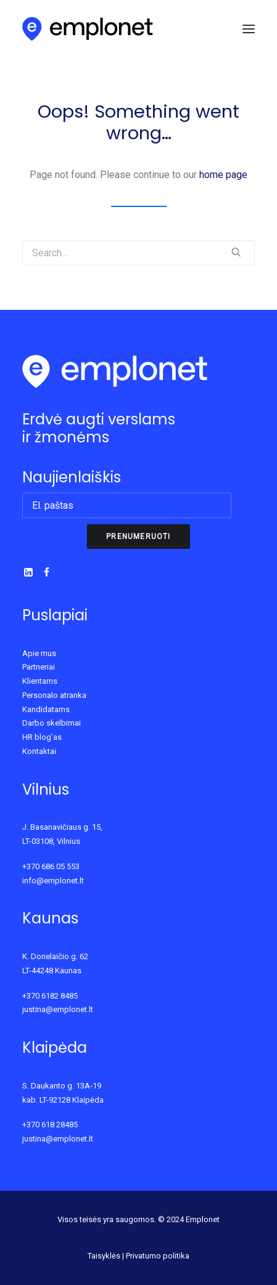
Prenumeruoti (138, 536)
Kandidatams (46, 709)
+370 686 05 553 (51, 866)
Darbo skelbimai (51, 723)
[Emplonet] (88, 29)
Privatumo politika (157, 1255)
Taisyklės (104, 1255)
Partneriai (38, 666)
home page (223, 174)
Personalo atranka (54, 695)
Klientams (39, 681)
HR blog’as (42, 737)
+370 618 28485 (50, 1124)
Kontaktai (39, 751)
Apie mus (39, 653)
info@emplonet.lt (53, 880)
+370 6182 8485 (50, 995)
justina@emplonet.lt (57, 1009)
